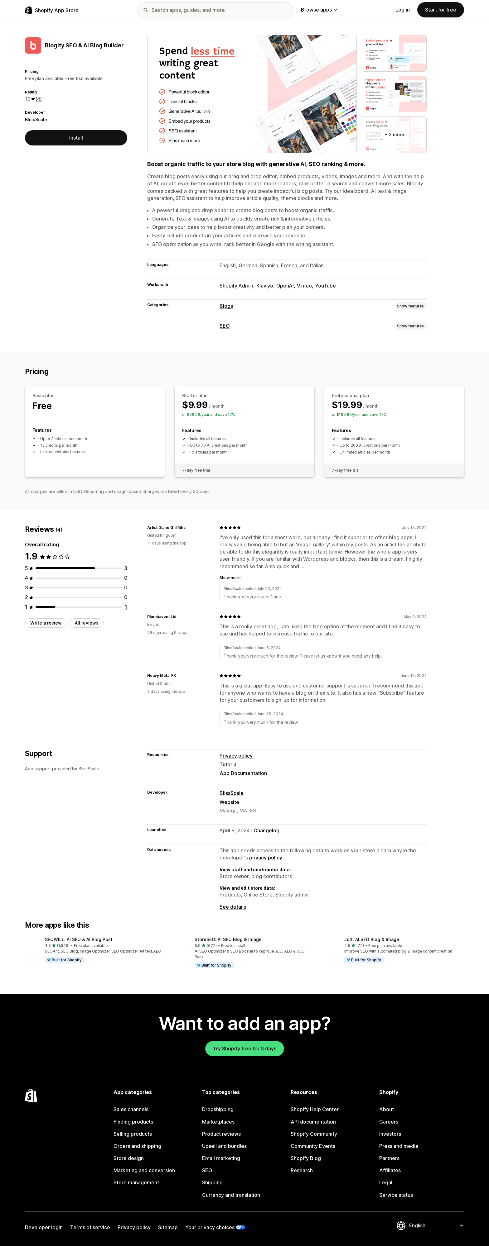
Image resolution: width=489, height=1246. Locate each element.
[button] (95, 950)
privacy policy (265, 857)
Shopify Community (314, 1134)
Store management (136, 1182)
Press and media (398, 1146)
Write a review (46, 622)
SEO (225, 326)
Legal (385, 1182)
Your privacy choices (210, 1227)
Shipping (212, 1182)
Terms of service (90, 1227)
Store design (129, 1158)
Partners (389, 1158)
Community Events (313, 1146)
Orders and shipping (137, 1146)
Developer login (44, 1227)
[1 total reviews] (126, 607)
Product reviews (221, 1134)
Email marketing (221, 1158)
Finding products (133, 1122)
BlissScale (36, 119)
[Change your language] (436, 1225)
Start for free (440, 10)
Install (76, 138)
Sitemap (168, 1227)
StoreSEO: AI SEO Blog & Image (228, 939)
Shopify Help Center (315, 1109)
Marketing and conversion (144, 1170)
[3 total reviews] (125, 568)
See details (233, 907)
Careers (388, 1122)
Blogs (226, 306)
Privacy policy (236, 756)
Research (302, 1170)
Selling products (133, 1134)
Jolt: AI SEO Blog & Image (371, 939)
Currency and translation (231, 1195)
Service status (396, 1195)
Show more (230, 577)
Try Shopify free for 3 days (244, 1048)
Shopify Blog (306, 1158)
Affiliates (390, 1170)
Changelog (266, 830)
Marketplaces (218, 1122)
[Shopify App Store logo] (52, 10)
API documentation (313, 1122)
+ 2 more (394, 134)
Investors (390, 1134)
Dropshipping (218, 1109)
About (386, 1109)
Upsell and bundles (224, 1146)
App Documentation (243, 773)
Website (229, 802)
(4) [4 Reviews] (39, 99)
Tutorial (229, 764)
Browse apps (319, 10)
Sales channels (131, 1109)
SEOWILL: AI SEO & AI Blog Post (79, 939)
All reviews (87, 622)
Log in (402, 10)
